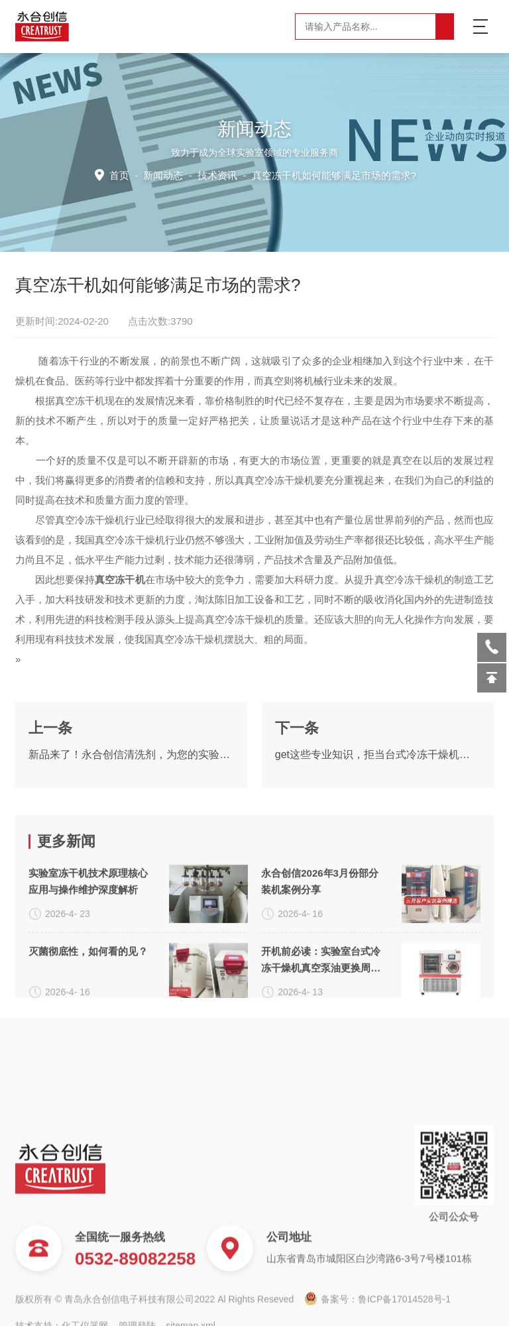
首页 (123, 174)
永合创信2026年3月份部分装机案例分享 (319, 979)
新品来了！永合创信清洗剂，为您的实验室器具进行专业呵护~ (131, 800)
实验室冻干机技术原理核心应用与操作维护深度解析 (88, 979)
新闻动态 (165, 174)
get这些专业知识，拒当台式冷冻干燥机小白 (378, 800)
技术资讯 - (305, 174)
